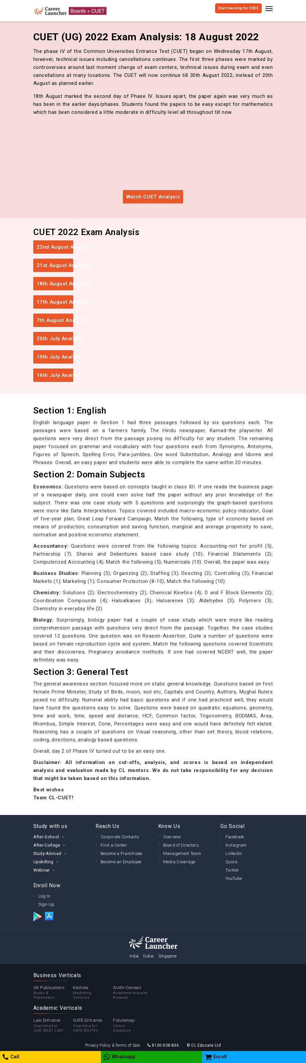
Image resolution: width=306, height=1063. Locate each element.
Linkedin (233, 853)
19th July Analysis (55, 357)
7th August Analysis (55, 320)
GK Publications (53, 992)
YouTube (233, 878)
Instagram (236, 845)
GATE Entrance (93, 1025)
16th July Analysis (55, 375)
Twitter (232, 870)
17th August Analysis (55, 302)
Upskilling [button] (43, 861)
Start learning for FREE (238, 8)
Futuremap (133, 1025)
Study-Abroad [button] (47, 853)
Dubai (148, 956)
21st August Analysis (55, 265)
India (134, 956)
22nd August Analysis (55, 247)
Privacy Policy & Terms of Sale (112, 1045)
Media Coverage (179, 861)
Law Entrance (53, 1025)
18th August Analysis (55, 284)
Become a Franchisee (121, 853)
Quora (231, 861)
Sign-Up (46, 904)
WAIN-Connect (133, 992)
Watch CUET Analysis (153, 197)
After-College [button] (46, 845)
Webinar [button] (41, 870)
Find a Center (114, 845)
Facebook (234, 836)
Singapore (167, 956)
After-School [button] (46, 836)
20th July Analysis (55, 339)
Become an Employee (121, 861)
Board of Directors (181, 845)
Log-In (44, 896)
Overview (172, 836)
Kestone (93, 992)
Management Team (182, 853)
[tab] (59, 837)
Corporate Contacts (120, 836)
